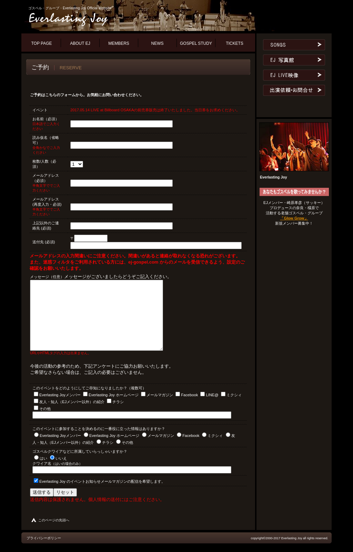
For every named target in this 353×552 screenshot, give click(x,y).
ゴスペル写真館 (294, 60)
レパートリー (294, 44)
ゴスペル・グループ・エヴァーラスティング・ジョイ (111, 18)
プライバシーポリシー (44, 538)
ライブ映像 (294, 75)
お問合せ (294, 90)
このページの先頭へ (53, 520)
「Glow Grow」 (294, 218)
